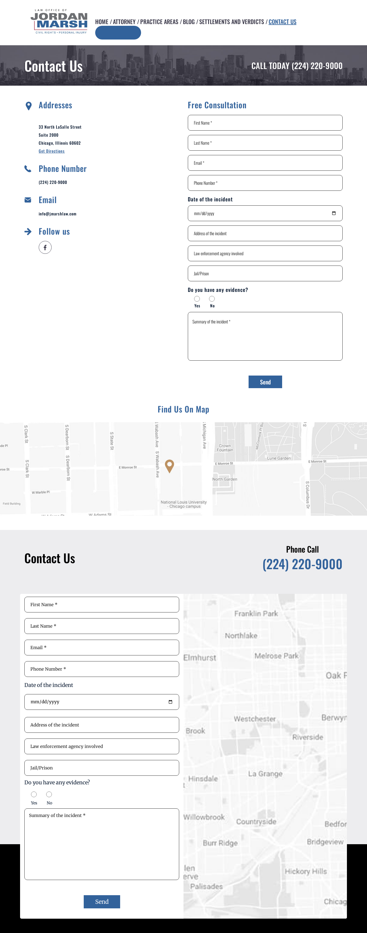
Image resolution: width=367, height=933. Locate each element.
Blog (189, 21)
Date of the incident (210, 199)
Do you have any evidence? (218, 289)
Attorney (124, 21)
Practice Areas (159, 21)
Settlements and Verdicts (231, 21)
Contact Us (282, 21)
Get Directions (52, 151)
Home (101, 21)
